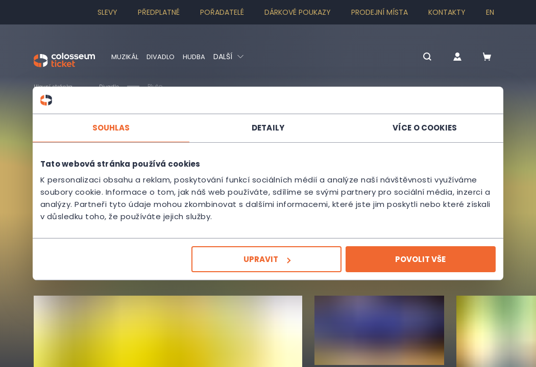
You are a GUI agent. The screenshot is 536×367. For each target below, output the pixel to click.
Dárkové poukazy (297, 12)
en (490, 12)
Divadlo (163, 57)
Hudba (197, 57)
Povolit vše (417, 259)
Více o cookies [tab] (421, 127)
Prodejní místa (379, 12)
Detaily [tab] (268, 127)
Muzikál (125, 57)
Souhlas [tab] (115, 127)
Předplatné (159, 12)
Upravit (266, 259)
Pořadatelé (222, 12)
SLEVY (107, 12)
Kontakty (447, 12)
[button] (415, 57)
